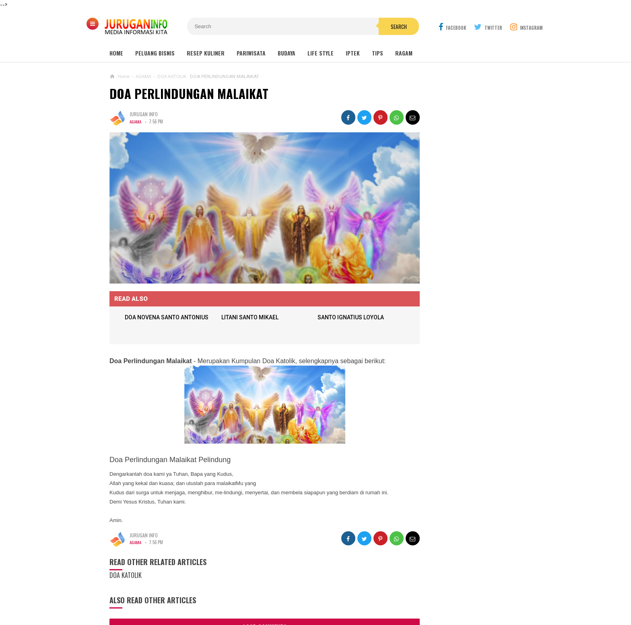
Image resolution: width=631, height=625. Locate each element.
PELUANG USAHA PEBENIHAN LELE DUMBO (450, 492)
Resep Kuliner (206, 53)
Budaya (286, 53)
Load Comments (250, 613)
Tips (377, 53)
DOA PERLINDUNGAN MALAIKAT (188, 93)
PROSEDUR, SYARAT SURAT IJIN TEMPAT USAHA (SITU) (447, 523)
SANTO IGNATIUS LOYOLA (336, 304)
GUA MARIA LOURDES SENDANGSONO (456, 258)
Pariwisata (251, 53)
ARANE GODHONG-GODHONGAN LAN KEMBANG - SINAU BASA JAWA (468, 404)
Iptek (353, 53)
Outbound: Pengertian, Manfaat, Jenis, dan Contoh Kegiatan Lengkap (461, 293)
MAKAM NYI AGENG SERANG (446, 243)
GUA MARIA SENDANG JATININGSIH (453, 274)
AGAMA (136, 121)
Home (116, 53)
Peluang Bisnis (155, 53)
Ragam (403, 53)
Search (361, 27)
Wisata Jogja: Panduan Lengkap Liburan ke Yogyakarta (461, 225)
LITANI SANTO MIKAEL (244, 304)
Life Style (320, 53)
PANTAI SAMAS (429, 459)
